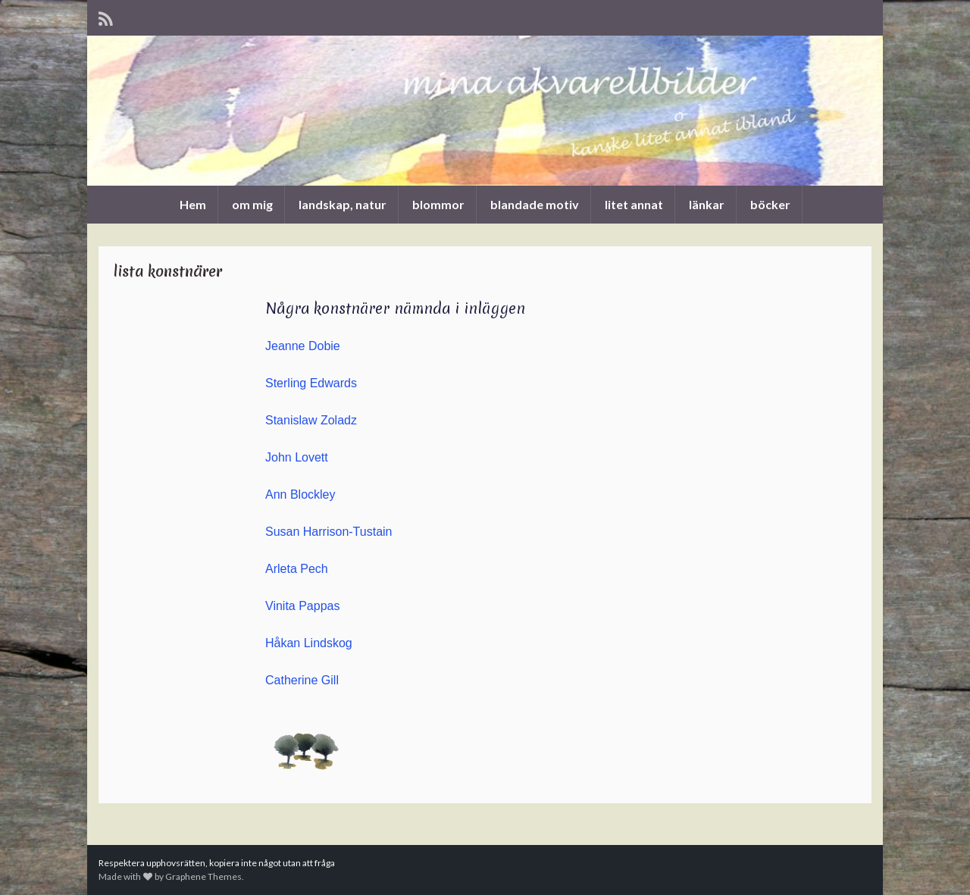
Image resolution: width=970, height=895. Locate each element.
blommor (438, 204)
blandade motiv (534, 204)
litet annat (634, 204)
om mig (252, 204)
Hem (193, 204)
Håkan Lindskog (308, 643)
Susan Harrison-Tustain (328, 531)
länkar (706, 204)
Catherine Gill (302, 680)
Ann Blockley (300, 494)
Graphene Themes (203, 876)
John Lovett (296, 457)
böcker (770, 204)
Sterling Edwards (311, 383)
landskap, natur (342, 204)
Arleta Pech (296, 568)
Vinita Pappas (302, 605)
